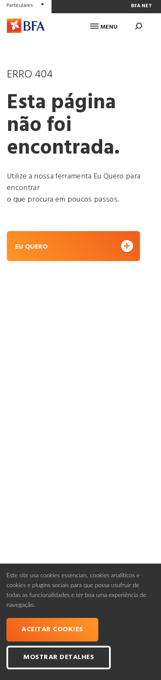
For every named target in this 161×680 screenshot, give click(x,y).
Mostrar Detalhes (58, 657)
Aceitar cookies (52, 629)
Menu (104, 27)
